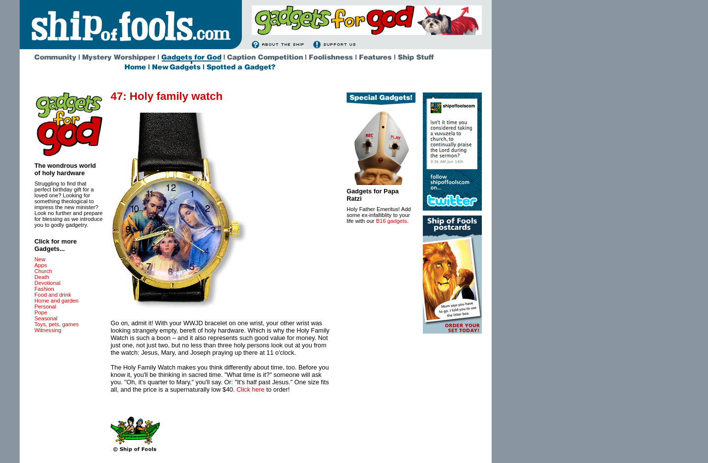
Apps (40, 265)
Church (43, 271)
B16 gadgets (391, 221)
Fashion (44, 289)
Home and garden (56, 301)
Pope (40, 312)
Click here (250, 389)
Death (41, 277)
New (39, 259)
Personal (45, 306)
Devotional (47, 283)
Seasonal (46, 318)
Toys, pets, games (56, 324)
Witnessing (47, 330)
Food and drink (52, 295)
